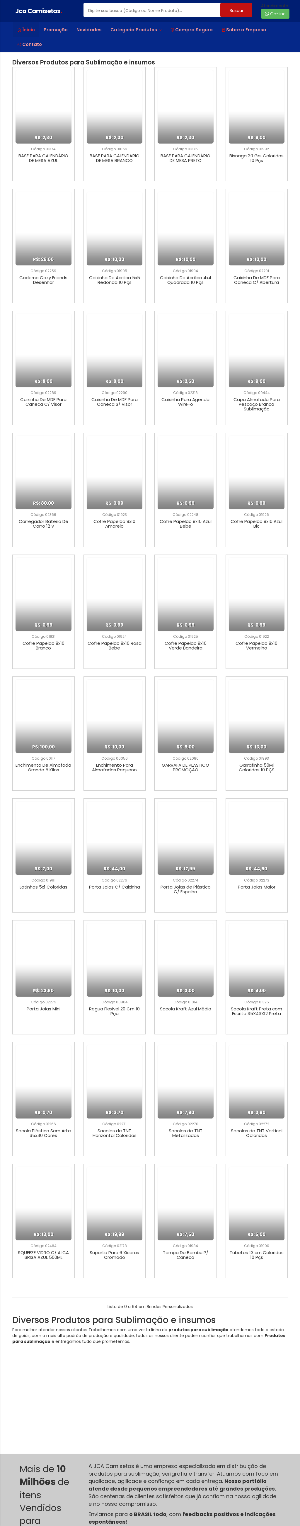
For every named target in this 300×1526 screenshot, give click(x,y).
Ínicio (26, 30)
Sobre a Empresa (243, 30)
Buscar (236, 10)
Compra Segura (192, 30)
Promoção (56, 30)
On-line (275, 14)
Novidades (89, 30)
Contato (30, 44)
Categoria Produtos (136, 30)
